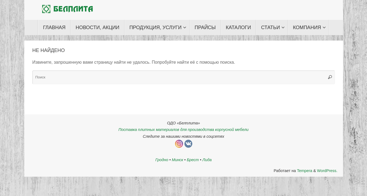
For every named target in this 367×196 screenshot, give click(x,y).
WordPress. (327, 171)
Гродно (161, 160)
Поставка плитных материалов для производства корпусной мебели (184, 129)
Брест (193, 160)
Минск (177, 160)
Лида (207, 160)
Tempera (304, 171)
